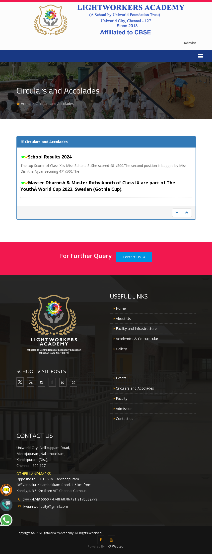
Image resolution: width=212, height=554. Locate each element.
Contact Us (134, 256)
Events (121, 378)
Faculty (121, 398)
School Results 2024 (49, 157)
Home (26, 103)
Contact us (124, 418)
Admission (124, 408)
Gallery (121, 349)
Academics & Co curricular (137, 338)
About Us (123, 318)
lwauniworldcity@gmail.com (45, 506)
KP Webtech (116, 546)
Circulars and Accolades (135, 388)
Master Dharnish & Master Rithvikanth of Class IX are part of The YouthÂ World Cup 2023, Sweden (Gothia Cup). (97, 186)
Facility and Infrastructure (136, 328)
